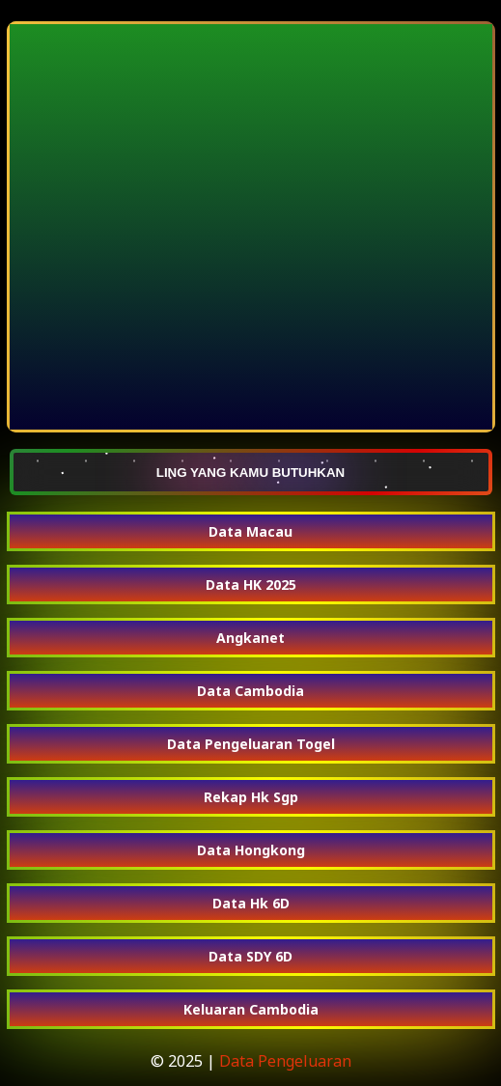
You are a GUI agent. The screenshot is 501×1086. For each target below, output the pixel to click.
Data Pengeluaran (285, 1061)
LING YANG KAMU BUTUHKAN (251, 472)
